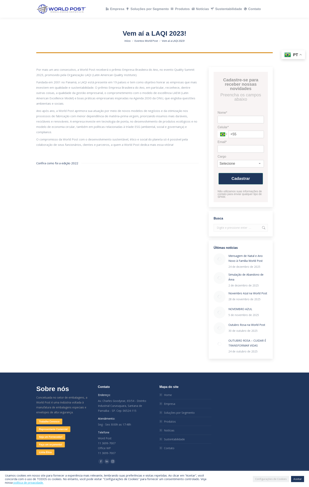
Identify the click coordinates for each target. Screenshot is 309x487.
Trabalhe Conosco (49, 421)
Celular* (223, 127)
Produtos (170, 421)
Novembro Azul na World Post (247, 293)
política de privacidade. (28, 482)
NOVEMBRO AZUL (240, 309)
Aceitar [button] (297, 479)
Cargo (222, 156)
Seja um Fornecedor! (50, 437)
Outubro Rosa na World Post (246, 325)
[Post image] (219, 259)
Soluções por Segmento (179, 413)
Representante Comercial (53, 429)
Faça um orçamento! (50, 444)
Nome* (222, 112)
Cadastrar (241, 178)
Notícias (169, 430)
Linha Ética (45, 452)
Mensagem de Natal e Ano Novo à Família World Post (245, 258)
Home (168, 395)
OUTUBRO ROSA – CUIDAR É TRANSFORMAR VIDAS (247, 343)
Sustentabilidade (174, 439)
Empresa (169, 404)
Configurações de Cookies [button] (271, 479)
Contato (169, 448)
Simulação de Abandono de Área (245, 277)
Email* (222, 142)
